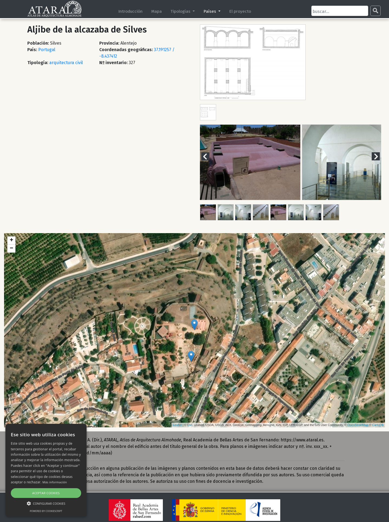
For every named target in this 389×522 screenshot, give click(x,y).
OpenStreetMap (357, 425)
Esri (189, 425)
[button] (46, 503)
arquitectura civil (66, 62)
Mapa (156, 11)
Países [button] (210, 11)
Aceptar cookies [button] (46, 493)
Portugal (46, 49)
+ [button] (11, 240)
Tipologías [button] (181, 11)
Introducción (130, 11)
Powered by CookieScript (46, 511)
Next (379, 156)
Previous (208, 156)
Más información (54, 482)
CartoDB (378, 425)
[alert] (46, 470)
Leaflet (177, 425)
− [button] (11, 249)
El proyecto (240, 11)
